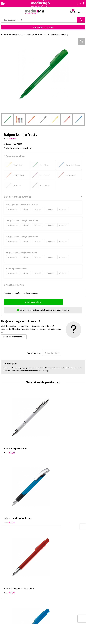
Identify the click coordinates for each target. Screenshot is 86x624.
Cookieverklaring (51, 569)
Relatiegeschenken (17, 34)
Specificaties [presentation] (52, 353)
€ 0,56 (51, 435)
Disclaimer (48, 577)
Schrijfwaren (32, 34)
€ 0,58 (51, 488)
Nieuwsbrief (49, 532)
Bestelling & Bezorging (10, 569)
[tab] (34, 353)
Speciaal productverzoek (43, 27)
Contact (4, 566)
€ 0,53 (9, 435)
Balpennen (44, 34)
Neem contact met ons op (14, 337)
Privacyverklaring (51, 573)
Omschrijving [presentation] (33, 353)
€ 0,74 (9, 488)
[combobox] (39, 20)
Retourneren (6, 573)
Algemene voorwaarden (54, 566)
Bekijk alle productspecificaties (17, 148)
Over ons (47, 528)
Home (3, 34)
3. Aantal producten (14, 284)
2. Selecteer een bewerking (17, 196)
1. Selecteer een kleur (14, 156)
